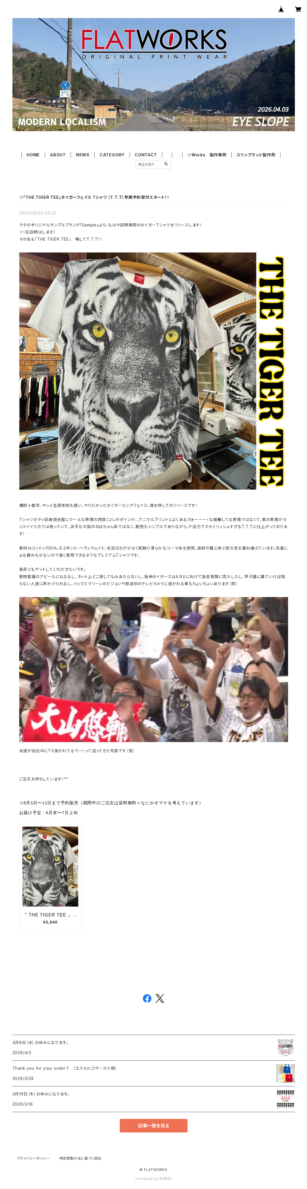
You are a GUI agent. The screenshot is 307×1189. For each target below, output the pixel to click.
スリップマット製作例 (256, 154)
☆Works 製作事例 (207, 154)
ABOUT (58, 154)
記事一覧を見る (153, 1126)
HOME (33, 154)
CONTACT (146, 154)
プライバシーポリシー (33, 1158)
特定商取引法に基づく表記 (80, 1158)
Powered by (154, 1179)
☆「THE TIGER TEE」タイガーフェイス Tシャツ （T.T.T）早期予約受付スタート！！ (94, 197)
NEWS (83, 154)
